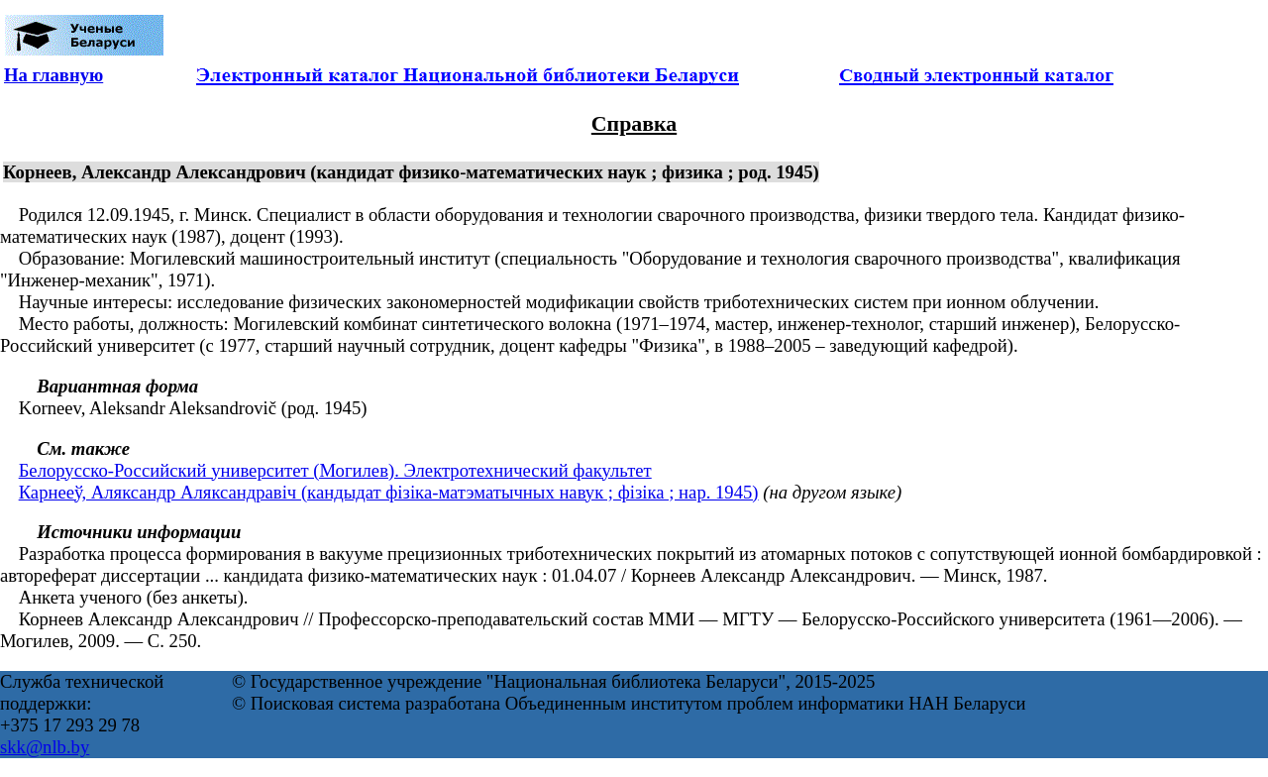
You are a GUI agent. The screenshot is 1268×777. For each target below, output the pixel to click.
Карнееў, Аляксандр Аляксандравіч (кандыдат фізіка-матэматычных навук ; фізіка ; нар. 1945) (389, 492)
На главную (53, 74)
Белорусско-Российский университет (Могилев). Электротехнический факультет (335, 470)
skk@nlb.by (44, 746)
